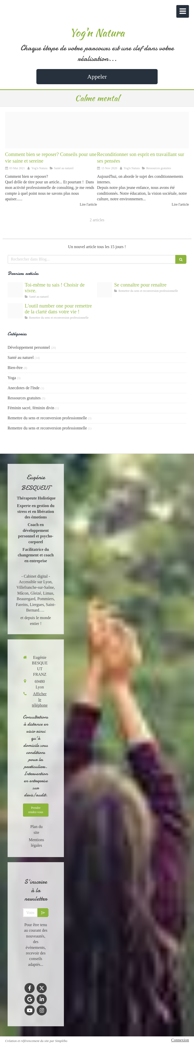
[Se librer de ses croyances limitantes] (143, 130)
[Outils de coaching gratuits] (15, 310)
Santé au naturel (21, 357)
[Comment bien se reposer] (51, 130)
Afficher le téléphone (39, 699)
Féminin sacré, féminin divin (31, 408)
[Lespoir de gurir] (15, 289)
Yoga (12, 378)
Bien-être (15, 367)
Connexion (180, 1040)
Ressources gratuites (24, 398)
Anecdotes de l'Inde (23, 388)
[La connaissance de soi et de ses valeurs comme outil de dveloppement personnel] (104, 289)
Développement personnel (29, 347)
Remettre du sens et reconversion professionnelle (47, 418)
